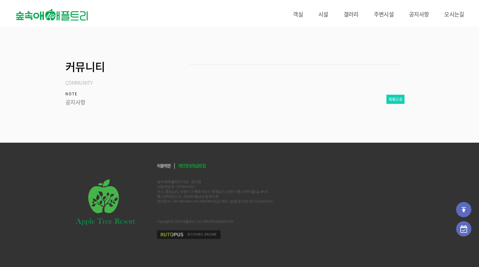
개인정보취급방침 (192, 166)
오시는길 (454, 14)
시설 (323, 14)
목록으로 (395, 99)
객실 (298, 14)
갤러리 (351, 14)
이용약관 (164, 166)
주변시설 (384, 14)
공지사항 (419, 14)
